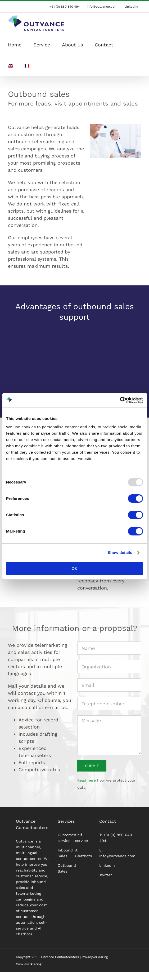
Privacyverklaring (95, 957)
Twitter (105, 875)
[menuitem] (10, 65)
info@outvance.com (117, 856)
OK (74, 568)
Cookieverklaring (28, 964)
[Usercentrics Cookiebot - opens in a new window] (120, 400)
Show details (120, 552)
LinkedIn (107, 865)
